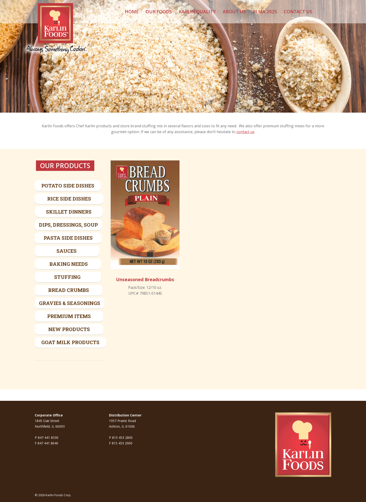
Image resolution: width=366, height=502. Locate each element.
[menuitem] (132, 11)
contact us (245, 131)
